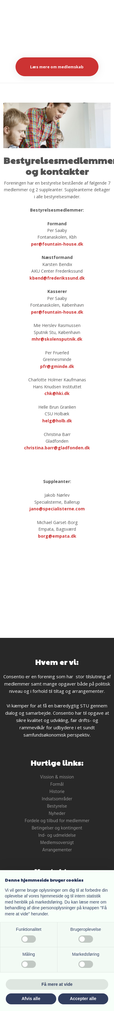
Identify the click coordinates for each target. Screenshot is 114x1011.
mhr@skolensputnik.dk (57, 339)
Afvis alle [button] (31, 998)
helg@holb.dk (57, 421)
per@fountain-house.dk (57, 244)
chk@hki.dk (57, 393)
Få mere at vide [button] (57, 984)
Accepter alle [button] (83, 998)
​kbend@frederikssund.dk (57, 278)
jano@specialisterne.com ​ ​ (57, 509)
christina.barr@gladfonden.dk (57, 448)
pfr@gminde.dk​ (57, 366)
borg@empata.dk (57, 536)
